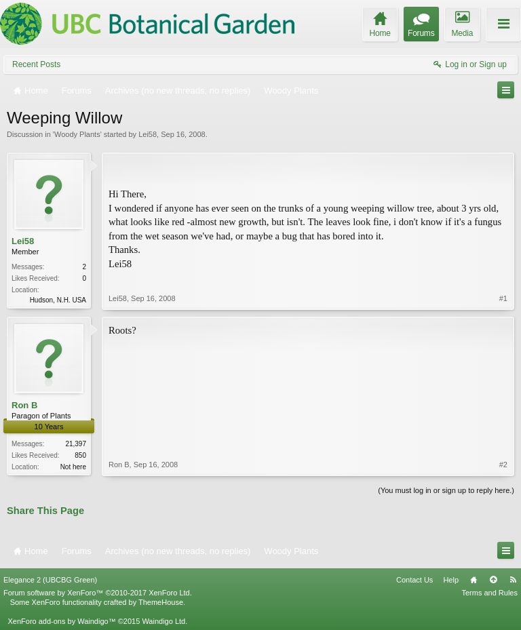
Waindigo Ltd (163, 621)
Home (473, 580)
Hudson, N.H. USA (58, 300)
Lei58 (147, 134)
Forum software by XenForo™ (97, 593)
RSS (513, 580)
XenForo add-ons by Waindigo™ (61, 621)
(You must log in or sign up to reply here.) (446, 490)
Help (451, 580)
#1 (503, 298)
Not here (73, 467)
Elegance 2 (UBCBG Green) (50, 580)
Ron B (24, 405)
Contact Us (414, 580)
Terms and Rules (489, 593)
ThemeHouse (160, 602)
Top (493, 580)
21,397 (75, 444)
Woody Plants (77, 134)
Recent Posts (36, 64)
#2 (503, 464)
